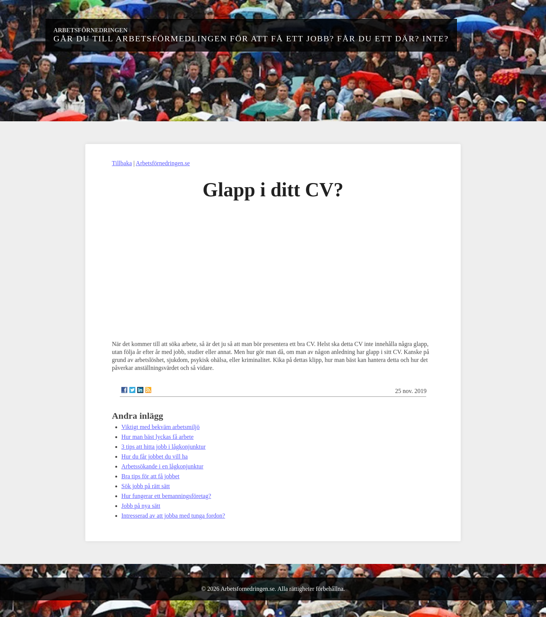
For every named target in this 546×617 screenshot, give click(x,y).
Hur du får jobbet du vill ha (154, 456)
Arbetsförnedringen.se (163, 163)
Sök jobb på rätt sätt (145, 486)
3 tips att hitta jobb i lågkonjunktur (163, 446)
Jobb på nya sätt (140, 506)
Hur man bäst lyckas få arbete (157, 437)
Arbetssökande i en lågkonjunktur (162, 466)
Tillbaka (122, 163)
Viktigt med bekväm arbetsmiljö (160, 427)
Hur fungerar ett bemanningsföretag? (166, 496)
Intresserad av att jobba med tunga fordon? (173, 515)
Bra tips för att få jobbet (150, 476)
